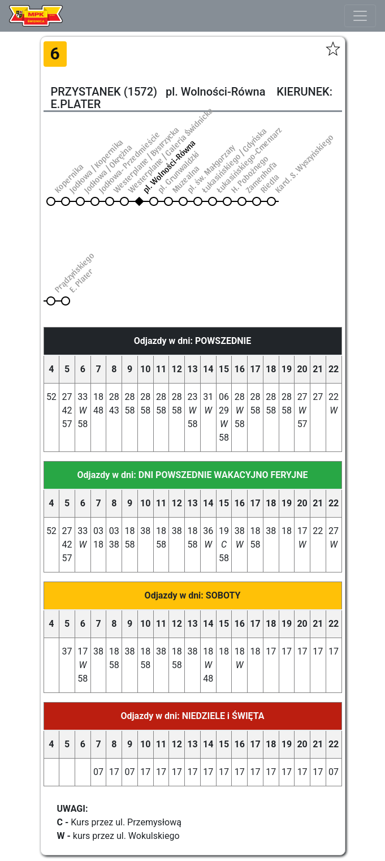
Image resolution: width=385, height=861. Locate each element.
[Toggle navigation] (360, 16)
